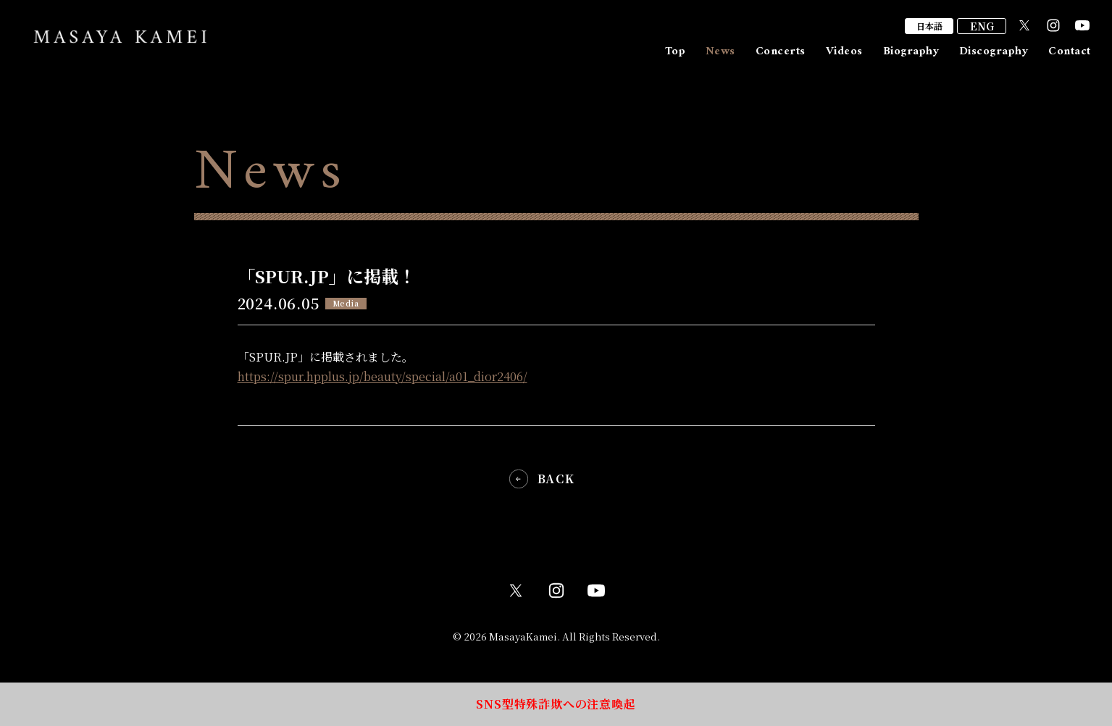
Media (346, 303)
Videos (844, 51)
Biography (911, 51)
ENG (982, 26)
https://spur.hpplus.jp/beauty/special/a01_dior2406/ (382, 376)
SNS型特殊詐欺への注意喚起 (555, 704)
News (720, 51)
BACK (556, 479)
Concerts (781, 51)
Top (675, 51)
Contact (1069, 51)
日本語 (929, 26)
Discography (993, 51)
